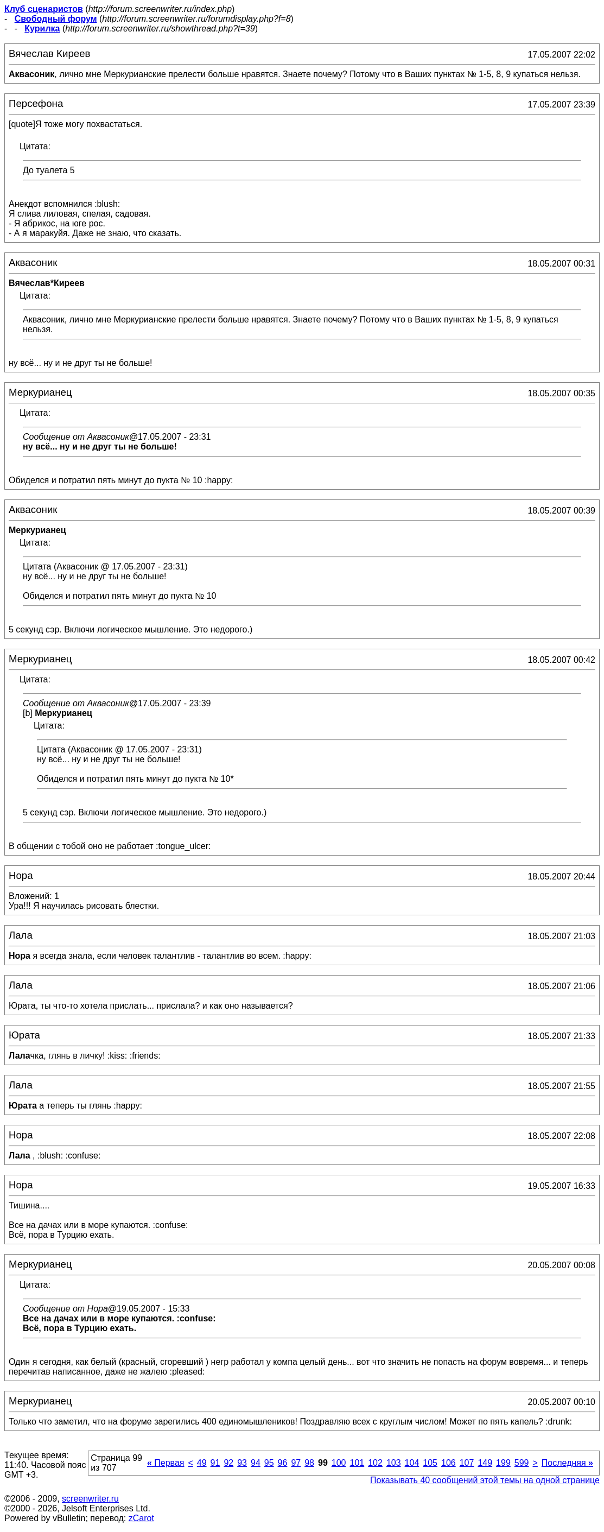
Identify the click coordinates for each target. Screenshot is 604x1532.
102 (375, 1462)
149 (485, 1462)
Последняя (567, 1462)
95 (269, 1462)
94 (255, 1462)
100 (339, 1462)
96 (283, 1462)
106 (448, 1462)
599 (521, 1462)
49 (202, 1462)
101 (356, 1462)
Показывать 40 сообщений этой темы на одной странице (485, 1480)
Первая (166, 1462)
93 (242, 1462)
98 (309, 1462)
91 (215, 1462)
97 (296, 1462)
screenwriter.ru (90, 1498)
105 (430, 1462)
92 (228, 1462)
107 (467, 1462)
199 (503, 1462)
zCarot (141, 1518)
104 (412, 1462)
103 (393, 1462)
